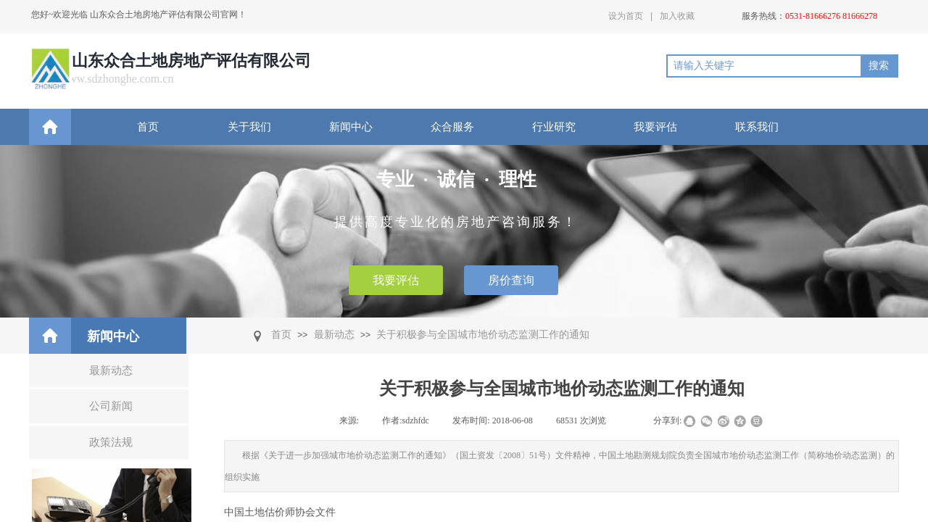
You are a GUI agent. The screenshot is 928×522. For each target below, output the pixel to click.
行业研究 (554, 127)
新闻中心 (351, 127)
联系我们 (757, 127)
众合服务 (452, 127)
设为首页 (625, 16)
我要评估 (655, 127)
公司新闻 (111, 406)
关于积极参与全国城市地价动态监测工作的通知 (482, 334)
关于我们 (249, 127)
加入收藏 (677, 16)
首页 (148, 127)
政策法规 (111, 442)
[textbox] (764, 66)
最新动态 (334, 334)
